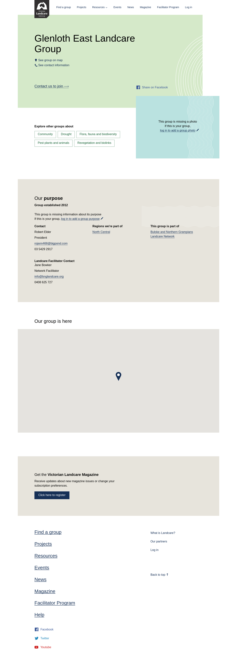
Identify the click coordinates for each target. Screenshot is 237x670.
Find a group (63, 7)
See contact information (53, 65)
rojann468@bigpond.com (51, 243)
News (130, 7)
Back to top (160, 574)
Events (117, 7)
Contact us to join (51, 86)
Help (39, 614)
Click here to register (52, 495)
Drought (66, 134)
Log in (188, 7)
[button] (118, 376)
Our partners (159, 541)
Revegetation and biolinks (94, 142)
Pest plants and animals (53, 142)
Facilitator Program (168, 7)
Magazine (145, 7)
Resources (98, 7)
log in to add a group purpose (80, 218)
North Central (101, 232)
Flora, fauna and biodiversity (98, 134)
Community (45, 134)
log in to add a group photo (177, 130)
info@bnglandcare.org (49, 276)
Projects (81, 7)
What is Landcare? (163, 532)
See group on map (50, 60)
